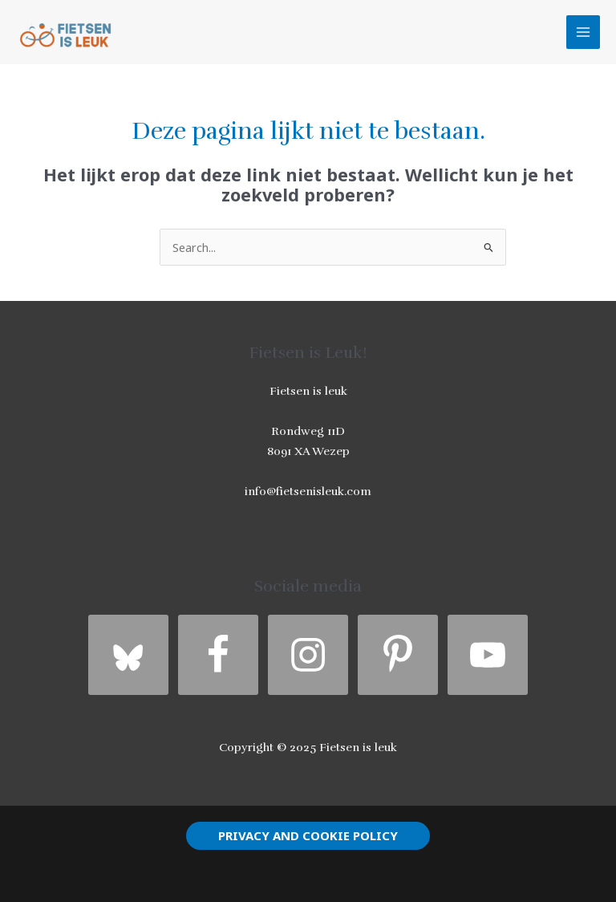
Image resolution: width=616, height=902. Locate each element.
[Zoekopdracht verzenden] (489, 249)
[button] (308, 836)
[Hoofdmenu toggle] (583, 32)
